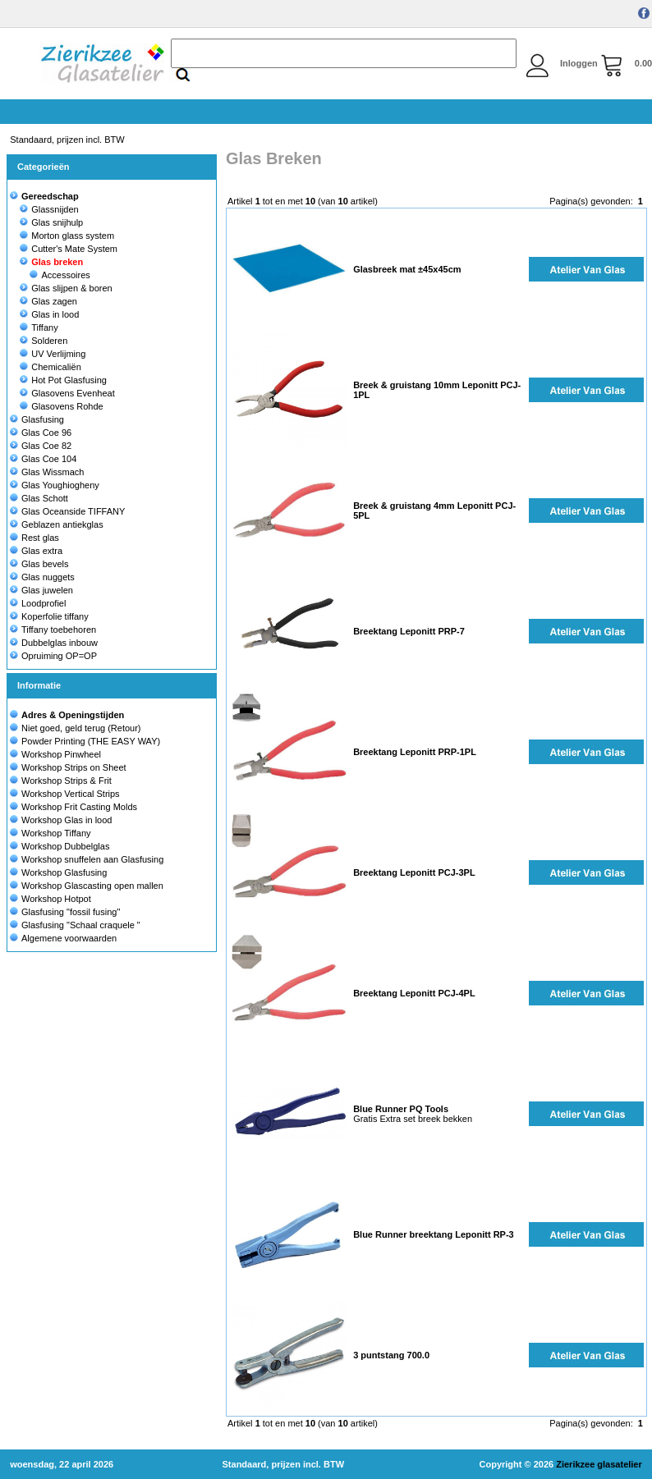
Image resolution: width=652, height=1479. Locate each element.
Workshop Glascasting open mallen (92, 886)
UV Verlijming (52, 354)
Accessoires (60, 275)
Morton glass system (67, 235)
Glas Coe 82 (40, 446)
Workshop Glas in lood (66, 820)
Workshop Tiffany (56, 833)
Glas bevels (39, 564)
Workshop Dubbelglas (65, 846)
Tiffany (38, 327)
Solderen (43, 341)
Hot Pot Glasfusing (63, 380)
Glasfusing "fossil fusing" (70, 912)
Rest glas (34, 538)
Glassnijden (49, 209)
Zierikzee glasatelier (599, 1464)
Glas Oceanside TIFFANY (67, 511)
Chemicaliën (50, 367)
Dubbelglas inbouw (54, 643)
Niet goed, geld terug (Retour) (81, 728)
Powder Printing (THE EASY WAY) (90, 741)
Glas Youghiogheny (54, 485)
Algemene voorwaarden (69, 938)
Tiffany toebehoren (53, 629)
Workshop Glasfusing (64, 872)
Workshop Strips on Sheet (73, 767)
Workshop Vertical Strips (70, 794)
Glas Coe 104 (43, 459)
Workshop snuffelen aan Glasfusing (92, 859)
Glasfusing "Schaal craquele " (80, 925)
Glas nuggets (42, 577)
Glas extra (36, 551)
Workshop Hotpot (56, 899)
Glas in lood (49, 314)
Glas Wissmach (47, 472)
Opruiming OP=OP (53, 656)
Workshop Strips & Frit (66, 780)
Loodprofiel (38, 603)
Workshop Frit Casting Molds (79, 807)
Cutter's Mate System (68, 249)
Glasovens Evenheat (67, 393)
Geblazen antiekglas (56, 524)
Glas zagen (48, 301)
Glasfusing (37, 419)
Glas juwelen (41, 590)
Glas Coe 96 (40, 432)
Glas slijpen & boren (66, 288)
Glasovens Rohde (61, 406)
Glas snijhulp (51, 222)
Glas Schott (39, 498)
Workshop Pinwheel (61, 754)
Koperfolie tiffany (49, 616)
